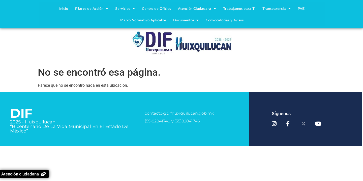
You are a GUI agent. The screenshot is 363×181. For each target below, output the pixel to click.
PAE (301, 8)
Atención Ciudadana (197, 8)
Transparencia (276, 8)
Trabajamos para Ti (239, 8)
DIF (21, 113)
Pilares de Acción (91, 8)
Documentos (186, 20)
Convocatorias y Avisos (225, 20)
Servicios (125, 8)
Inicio (63, 8)
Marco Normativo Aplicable (143, 20)
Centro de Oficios (156, 8)
